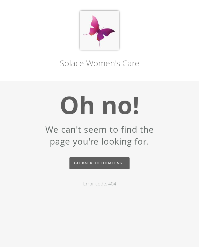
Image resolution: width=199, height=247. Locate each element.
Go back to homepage (99, 163)
